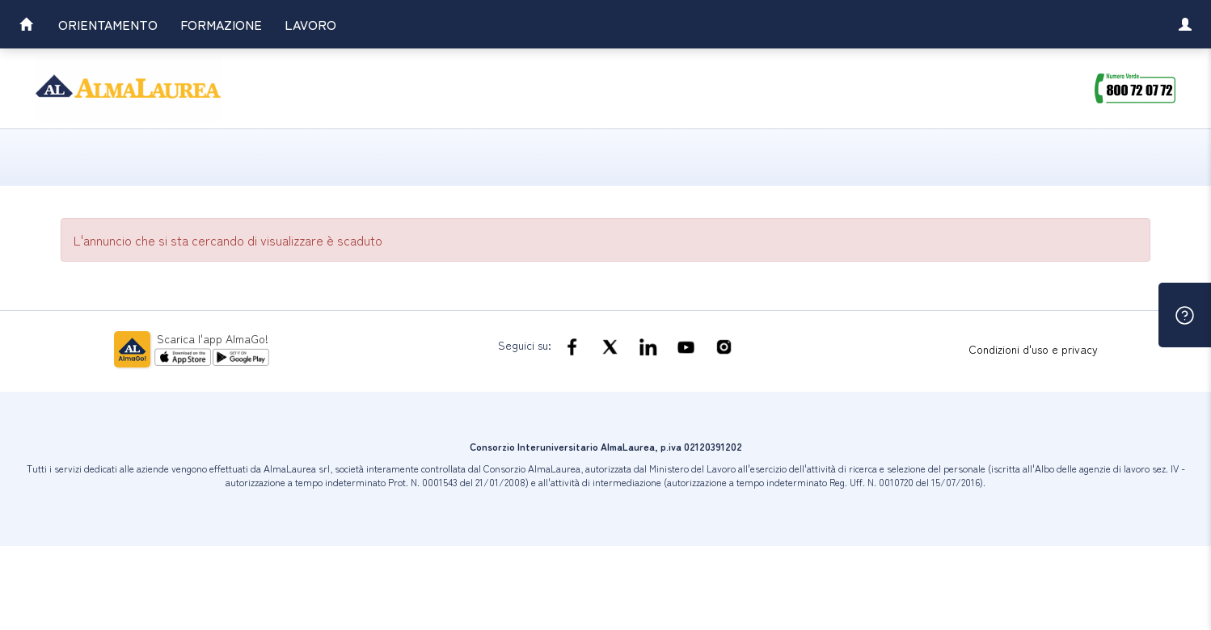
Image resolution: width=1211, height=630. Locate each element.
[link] (26, 26)
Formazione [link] (221, 24)
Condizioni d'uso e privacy (1033, 349)
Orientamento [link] (108, 24)
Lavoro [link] (310, 24)
